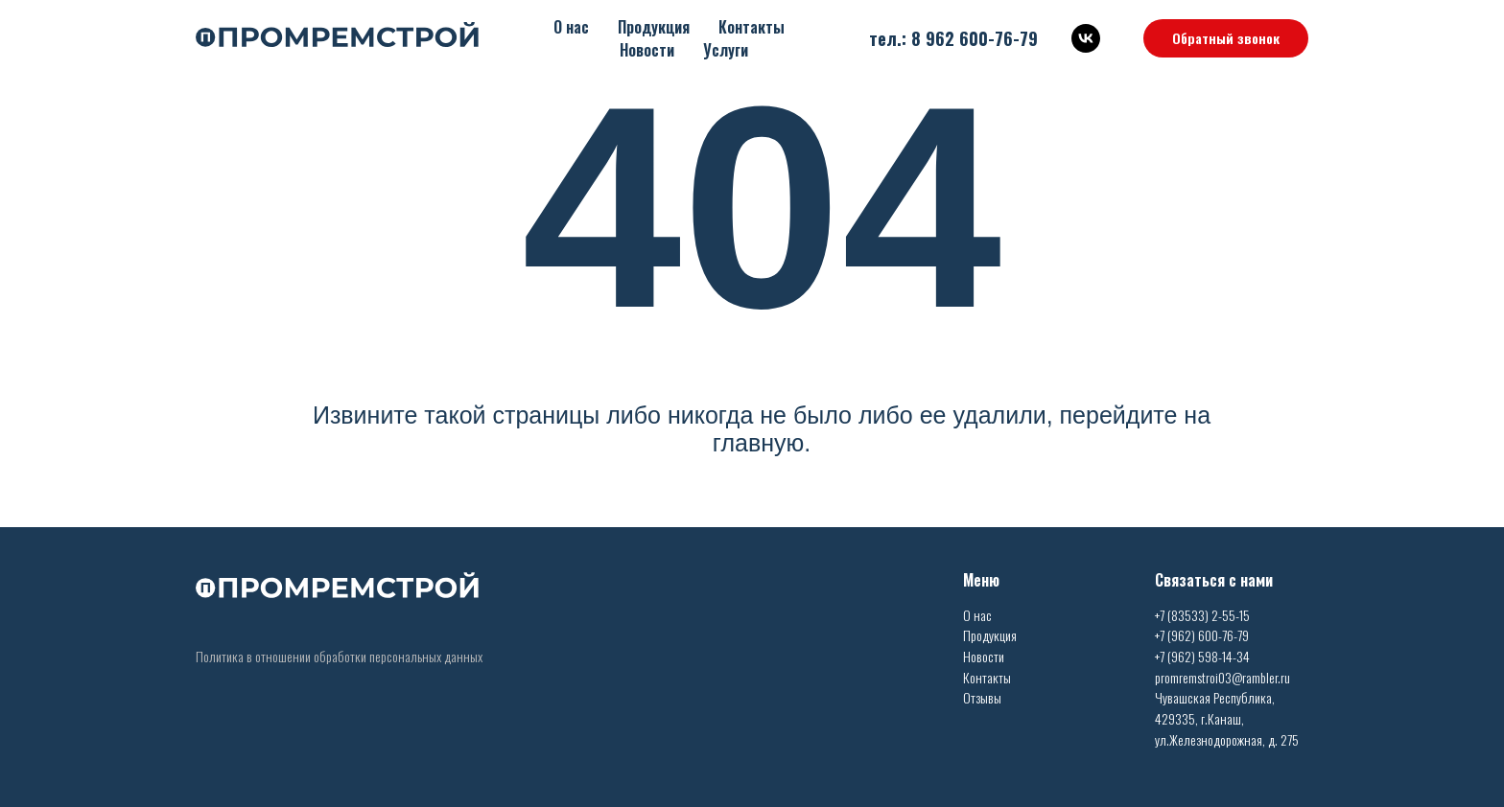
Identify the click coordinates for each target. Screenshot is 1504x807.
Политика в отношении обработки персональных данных (339, 656)
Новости (647, 49)
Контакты (751, 26)
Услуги (725, 49)
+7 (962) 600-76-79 (1202, 635)
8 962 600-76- (965, 38)
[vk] (1085, 38)
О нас (571, 26)
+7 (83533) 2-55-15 (1202, 615)
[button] (1225, 38)
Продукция (654, 26)
